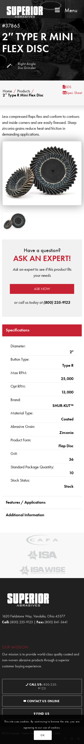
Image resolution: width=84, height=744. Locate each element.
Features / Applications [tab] (25, 502)
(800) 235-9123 (56, 302)
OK (43, 735)
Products (23, 91)
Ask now (42, 288)
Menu (66, 10)
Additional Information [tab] (25, 514)
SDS (67, 87)
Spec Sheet (72, 92)
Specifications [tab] (17, 330)
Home (7, 91)
